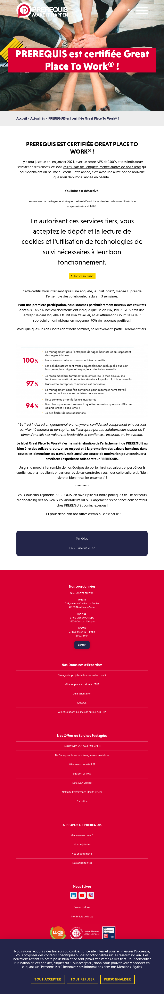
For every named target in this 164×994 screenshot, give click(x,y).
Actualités (37, 118)
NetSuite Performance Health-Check (82, 792)
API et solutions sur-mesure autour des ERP (82, 712)
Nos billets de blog (82, 916)
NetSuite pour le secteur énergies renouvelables (82, 755)
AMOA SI (82, 702)
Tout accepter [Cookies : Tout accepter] (47, 979)
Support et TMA (82, 773)
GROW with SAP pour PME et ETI (82, 746)
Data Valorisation (82, 693)
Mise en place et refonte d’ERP (82, 684)
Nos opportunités (82, 863)
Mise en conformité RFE (82, 764)
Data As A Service (82, 782)
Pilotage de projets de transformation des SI (82, 675)
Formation (82, 801)
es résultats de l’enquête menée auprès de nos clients (102, 167)
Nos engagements (82, 853)
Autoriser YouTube (82, 276)
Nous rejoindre (82, 844)
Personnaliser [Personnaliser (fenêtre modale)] (117, 979)
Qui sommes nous (81, 835)
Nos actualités (82, 907)
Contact (82, 644)
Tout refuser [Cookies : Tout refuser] (83, 979)
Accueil (21, 118)
